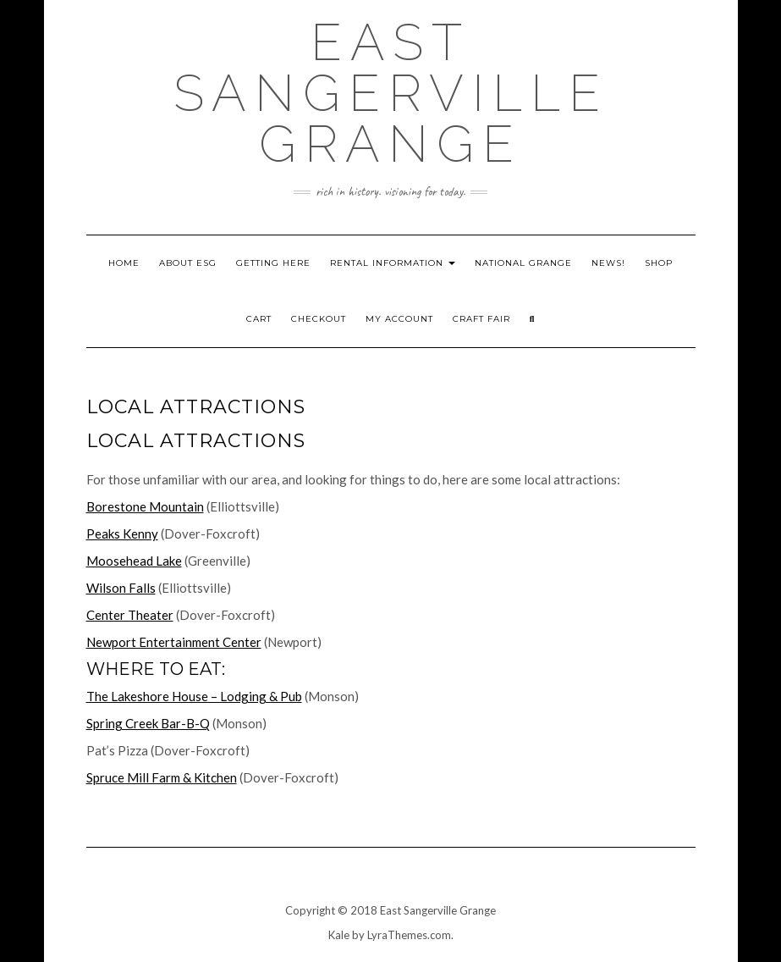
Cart (259, 318)
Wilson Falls (121, 587)
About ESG (188, 262)
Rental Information (392, 262)
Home (124, 262)
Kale (338, 935)
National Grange (523, 262)
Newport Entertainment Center (173, 642)
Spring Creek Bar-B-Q (148, 723)
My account (399, 318)
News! (608, 262)
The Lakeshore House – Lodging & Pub (194, 696)
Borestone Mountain (145, 506)
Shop (659, 262)
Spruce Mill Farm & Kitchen (161, 777)
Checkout (318, 318)
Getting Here (273, 262)
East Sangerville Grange (390, 93)
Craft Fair (481, 318)
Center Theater (129, 614)
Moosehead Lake (134, 560)
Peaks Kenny (122, 533)
